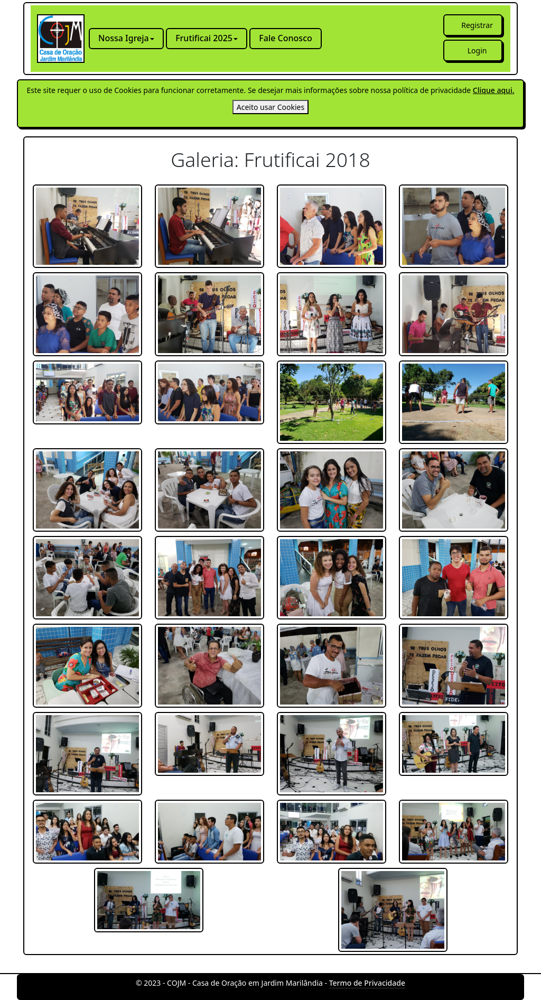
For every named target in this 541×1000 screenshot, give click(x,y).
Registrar (477, 25)
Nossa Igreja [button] (123, 38)
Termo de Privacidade (367, 983)
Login (477, 50)
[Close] (270, 107)
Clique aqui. (494, 90)
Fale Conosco (285, 38)
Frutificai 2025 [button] (203, 38)
